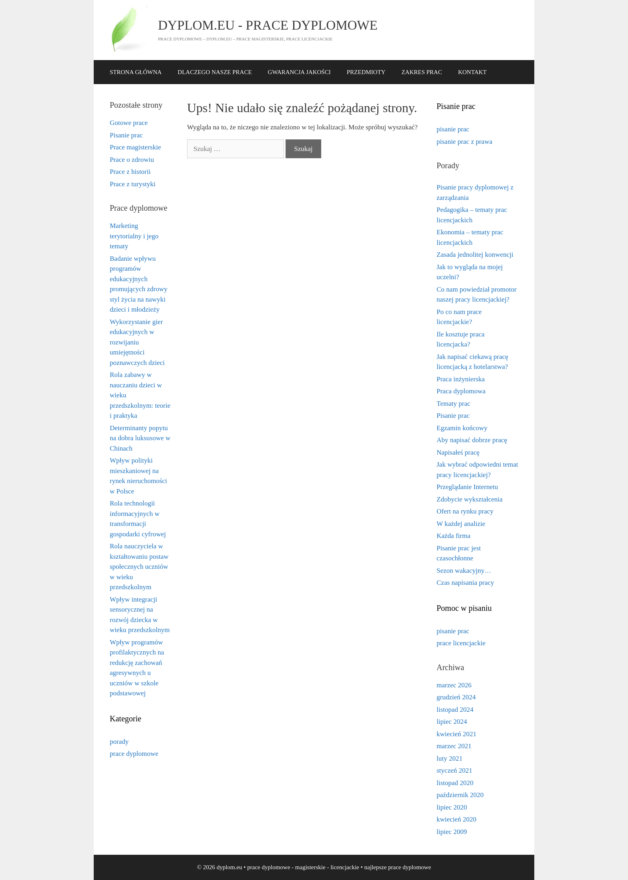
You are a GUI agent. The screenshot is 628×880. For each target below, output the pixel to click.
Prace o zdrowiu (132, 159)
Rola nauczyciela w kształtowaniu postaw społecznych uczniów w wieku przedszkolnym (139, 566)
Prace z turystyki (132, 184)
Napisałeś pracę (458, 452)
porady (119, 741)
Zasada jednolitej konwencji (475, 254)
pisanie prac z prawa (464, 141)
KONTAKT (472, 72)
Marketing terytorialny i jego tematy (134, 236)
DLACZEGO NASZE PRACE (215, 72)
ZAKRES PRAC (421, 72)
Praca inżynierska (461, 379)
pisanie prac (453, 129)
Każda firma (453, 536)
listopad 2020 (455, 783)
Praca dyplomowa (461, 391)
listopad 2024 (455, 709)
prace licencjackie (461, 643)
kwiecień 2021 (457, 734)
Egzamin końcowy (462, 428)
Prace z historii (130, 171)
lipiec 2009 (452, 832)
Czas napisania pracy (465, 582)
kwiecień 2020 (457, 819)
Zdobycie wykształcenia (470, 499)
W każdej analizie (461, 524)
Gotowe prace (129, 123)
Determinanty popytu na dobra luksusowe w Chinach (140, 438)
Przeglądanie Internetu (467, 487)
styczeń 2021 (454, 770)
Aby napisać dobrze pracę (472, 440)
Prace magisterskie (135, 147)
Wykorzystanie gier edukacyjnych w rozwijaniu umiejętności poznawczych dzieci (137, 342)
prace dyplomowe (134, 753)
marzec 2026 (454, 685)
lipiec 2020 (452, 807)
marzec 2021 (454, 746)
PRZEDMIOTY (366, 72)
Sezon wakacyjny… (464, 570)
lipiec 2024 (452, 721)
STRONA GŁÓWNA (136, 72)
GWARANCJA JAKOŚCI (299, 72)
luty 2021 (450, 758)
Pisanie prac (126, 135)
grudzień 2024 (456, 697)
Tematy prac (453, 403)
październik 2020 (460, 795)
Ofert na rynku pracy (465, 511)
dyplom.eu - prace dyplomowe (268, 25)
